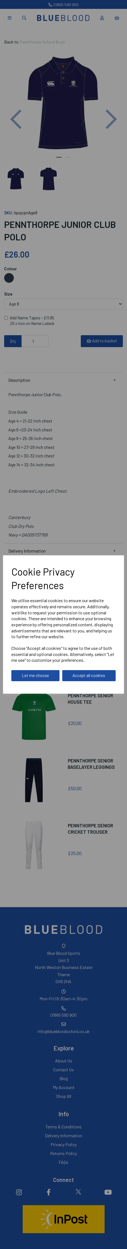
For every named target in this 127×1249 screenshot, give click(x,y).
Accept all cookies (88, 675)
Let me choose (35, 675)
